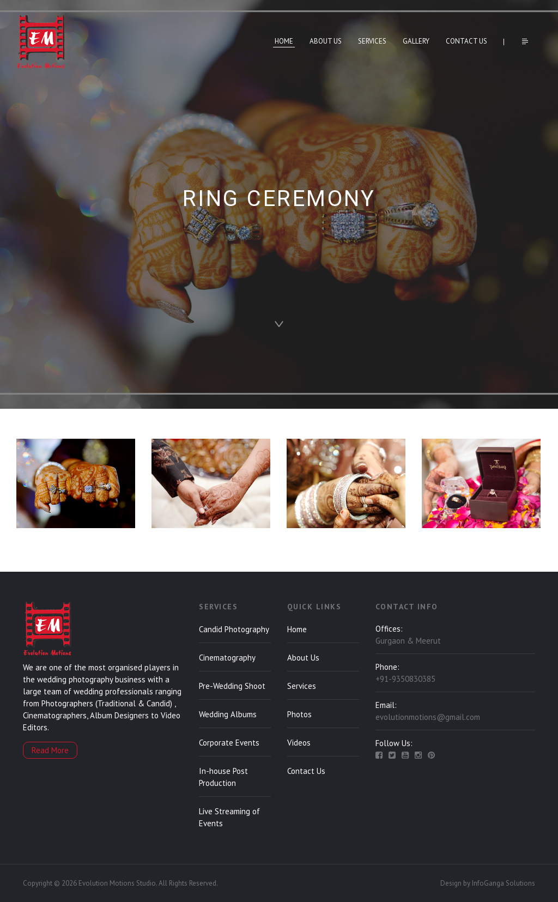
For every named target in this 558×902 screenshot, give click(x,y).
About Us (326, 41)
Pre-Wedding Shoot (232, 686)
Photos (299, 714)
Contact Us (466, 41)
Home (284, 41)
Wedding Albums (228, 714)
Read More (50, 750)
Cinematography (227, 657)
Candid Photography (234, 629)
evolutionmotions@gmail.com (427, 717)
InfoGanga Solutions (503, 883)
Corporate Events (229, 742)
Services (372, 41)
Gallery (416, 41)
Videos (299, 742)
